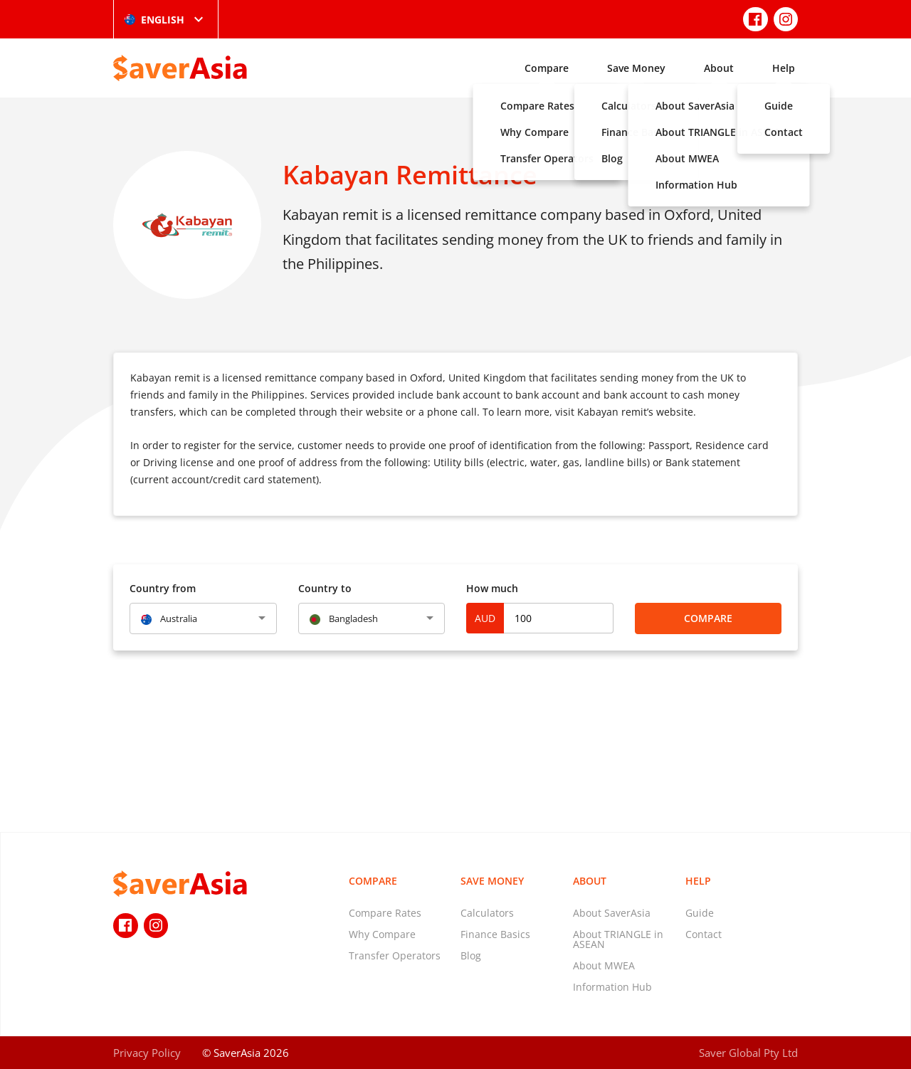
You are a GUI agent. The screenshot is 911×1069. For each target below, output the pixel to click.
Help (783, 68)
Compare (547, 68)
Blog (470, 955)
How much (492, 588)
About (719, 68)
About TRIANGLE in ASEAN (618, 939)
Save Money (636, 68)
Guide (699, 913)
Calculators (487, 913)
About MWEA (604, 965)
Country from (163, 588)
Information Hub (612, 987)
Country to (325, 588)
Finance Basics (495, 934)
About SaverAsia (612, 913)
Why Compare (382, 934)
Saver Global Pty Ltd (748, 1053)
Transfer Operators (395, 955)
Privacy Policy (147, 1053)
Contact (703, 934)
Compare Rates (385, 913)
